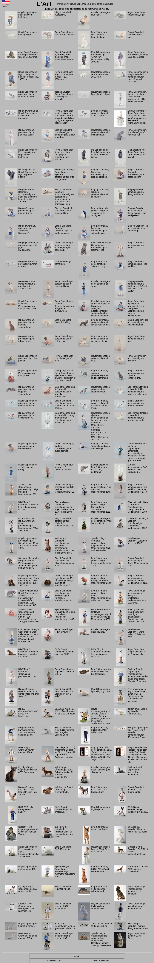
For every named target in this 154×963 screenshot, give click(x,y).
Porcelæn (62, 4)
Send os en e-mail (101, 960)
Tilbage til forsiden (53, 960)
